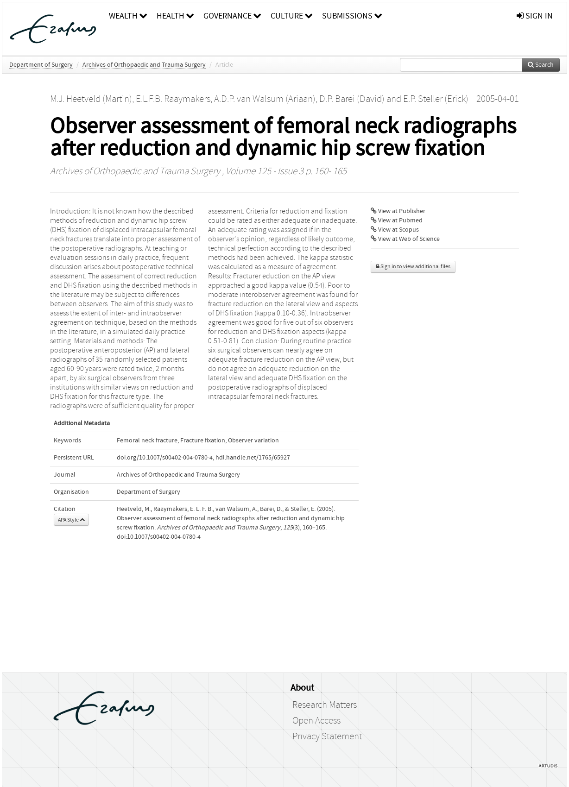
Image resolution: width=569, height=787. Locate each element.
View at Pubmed (397, 220)
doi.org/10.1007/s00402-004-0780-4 (165, 457)
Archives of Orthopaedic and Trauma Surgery (144, 65)
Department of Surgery (41, 65)
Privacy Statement (327, 736)
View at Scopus (395, 229)
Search (541, 65)
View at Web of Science (405, 239)
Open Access (316, 720)
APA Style (71, 519)
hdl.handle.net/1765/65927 (252, 457)
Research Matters (324, 705)
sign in (535, 16)
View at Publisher (398, 211)
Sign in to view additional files (413, 267)
